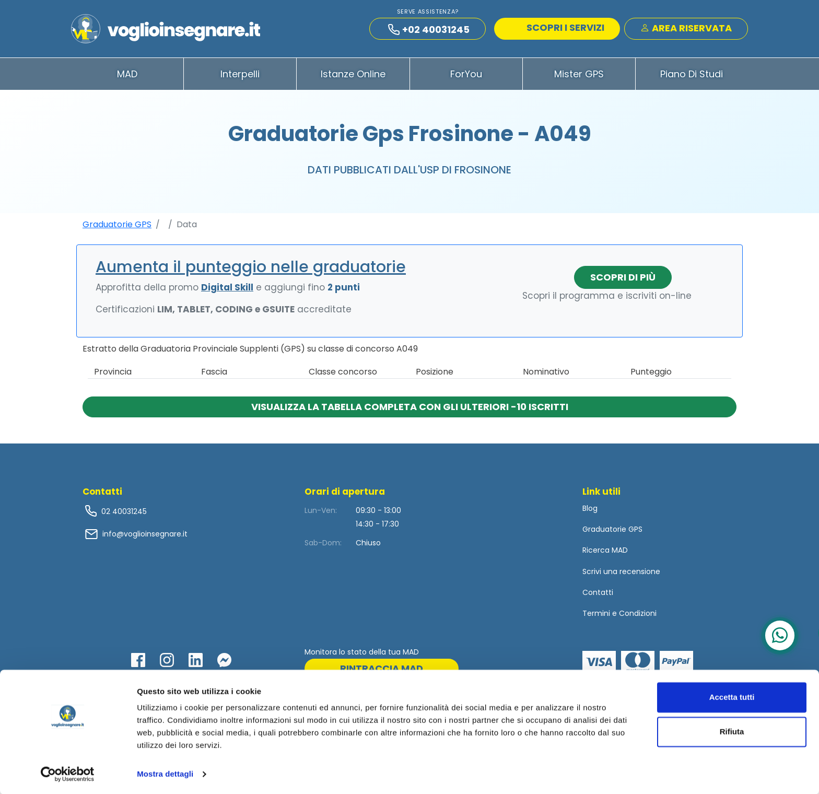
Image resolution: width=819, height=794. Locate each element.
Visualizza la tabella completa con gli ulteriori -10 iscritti (409, 410)
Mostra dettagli (165, 773)
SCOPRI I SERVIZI (558, 29)
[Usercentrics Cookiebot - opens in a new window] (67, 773)
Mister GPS (579, 77)
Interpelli (240, 77)
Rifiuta (732, 730)
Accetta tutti (732, 696)
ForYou (466, 77)
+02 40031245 (429, 31)
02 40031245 (123, 515)
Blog (590, 512)
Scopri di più (623, 280)
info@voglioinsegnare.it (145, 537)
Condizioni (638, 617)
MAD (127, 77)
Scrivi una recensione (621, 575)
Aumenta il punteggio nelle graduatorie (251, 271)
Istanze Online (353, 77)
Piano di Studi (691, 77)
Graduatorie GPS (117, 228)
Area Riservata (686, 29)
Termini (596, 617)
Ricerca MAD (605, 554)
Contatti (597, 596)
